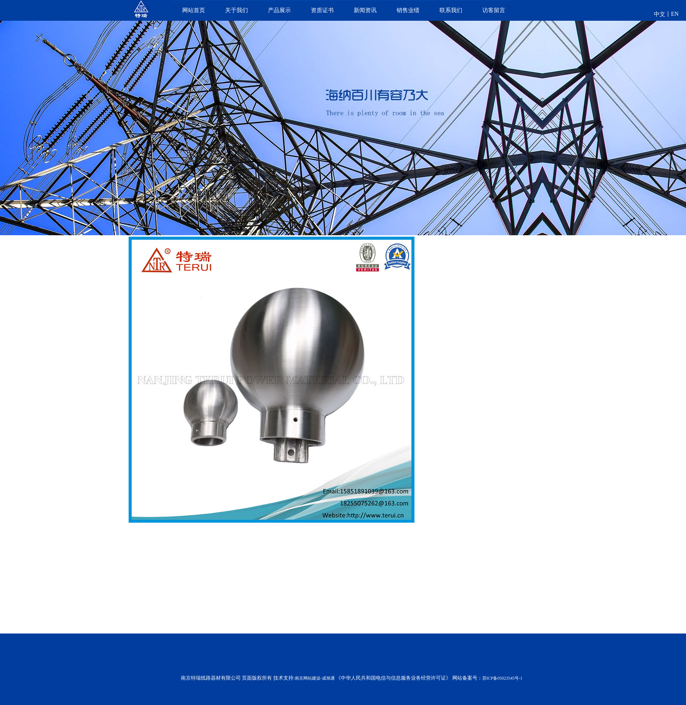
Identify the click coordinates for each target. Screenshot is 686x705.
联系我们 (450, 10)
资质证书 (322, 10)
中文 (659, 14)
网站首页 (193, 10)
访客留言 (493, 10)
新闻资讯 (365, 10)
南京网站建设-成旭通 (315, 678)
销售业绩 (408, 10)
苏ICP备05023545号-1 (502, 678)
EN (674, 14)
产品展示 (279, 10)
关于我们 (236, 10)
